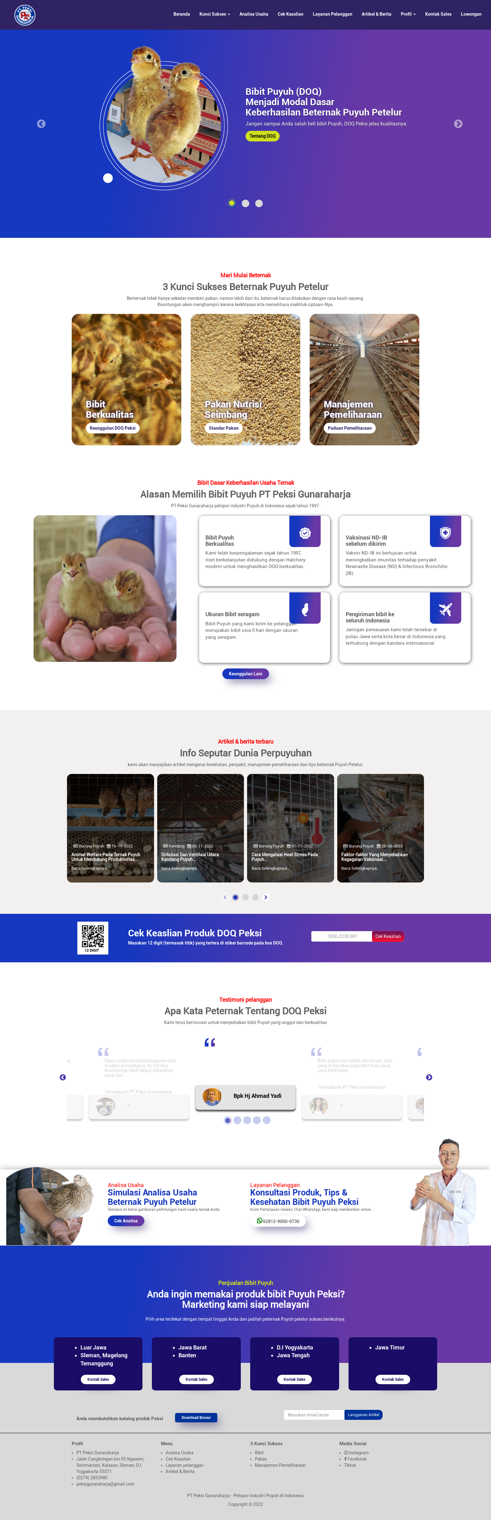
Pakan (261, 1458)
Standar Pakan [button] (224, 428)
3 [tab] (246, 1119)
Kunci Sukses (214, 14)
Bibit (259, 1452)
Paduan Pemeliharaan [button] (350, 428)
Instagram (359, 1452)
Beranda (181, 14)
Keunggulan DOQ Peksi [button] (113, 428)
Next (429, 1077)
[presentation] (225, 897)
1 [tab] (227, 1119)
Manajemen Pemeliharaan (280, 1465)
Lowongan (471, 14)
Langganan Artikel (363, 1415)
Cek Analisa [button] (126, 1220)
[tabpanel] (245, 1067)
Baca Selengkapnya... (90, 868)
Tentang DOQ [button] (263, 136)
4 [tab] (256, 1119)
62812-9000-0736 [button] (278, 1221)
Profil (408, 14)
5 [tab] (266, 1119)
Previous (62, 1077)
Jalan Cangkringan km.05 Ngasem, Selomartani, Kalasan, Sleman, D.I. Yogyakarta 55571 (110, 1465)
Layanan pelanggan (185, 1465)
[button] (235, 897)
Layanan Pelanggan (332, 14)
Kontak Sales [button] (98, 1379)
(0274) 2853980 (92, 1477)
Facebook (357, 1458)
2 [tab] (237, 1119)
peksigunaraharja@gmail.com (105, 1484)
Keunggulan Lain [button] (245, 673)
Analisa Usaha (254, 14)
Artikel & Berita (376, 14)
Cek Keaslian (290, 14)
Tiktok (350, 1465)
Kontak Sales (438, 14)
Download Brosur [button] (196, 1417)
